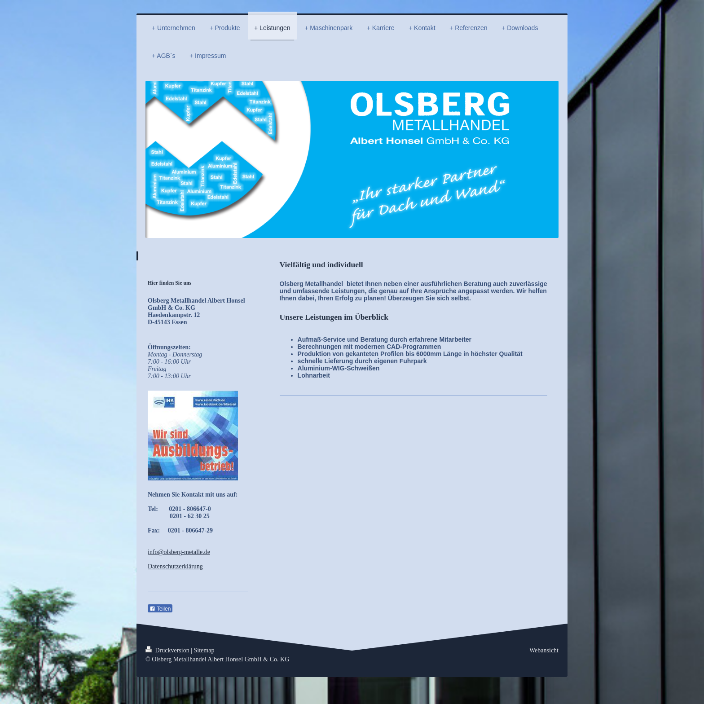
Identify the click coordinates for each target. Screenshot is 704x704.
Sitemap (204, 650)
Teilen (160, 609)
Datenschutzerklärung (175, 566)
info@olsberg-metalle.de (179, 552)
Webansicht (544, 650)
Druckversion (168, 650)
